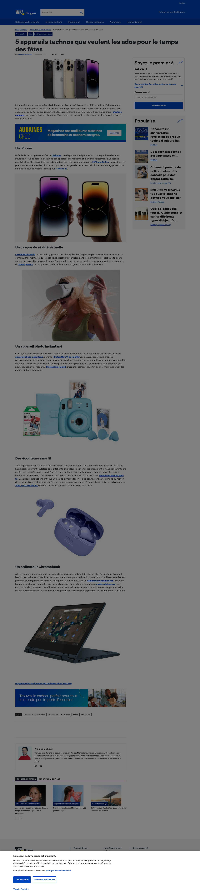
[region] (100, 873)
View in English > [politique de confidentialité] (21, 889)
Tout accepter (22, 879)
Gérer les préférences (44, 879)
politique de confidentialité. (58, 870)
